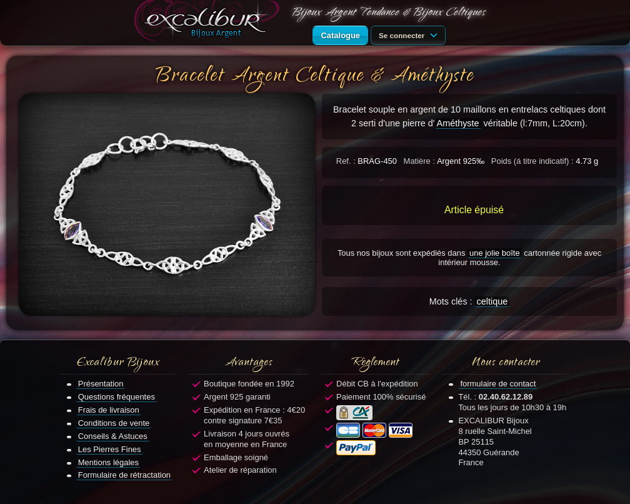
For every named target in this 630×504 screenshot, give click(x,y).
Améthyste (458, 123)
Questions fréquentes (116, 396)
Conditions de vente (114, 423)
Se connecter (410, 34)
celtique (492, 301)
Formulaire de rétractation (124, 475)
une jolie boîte (494, 253)
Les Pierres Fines (109, 449)
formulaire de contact (498, 383)
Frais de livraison (108, 410)
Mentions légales (108, 462)
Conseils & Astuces (113, 436)
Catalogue (340, 35)
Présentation (101, 383)
